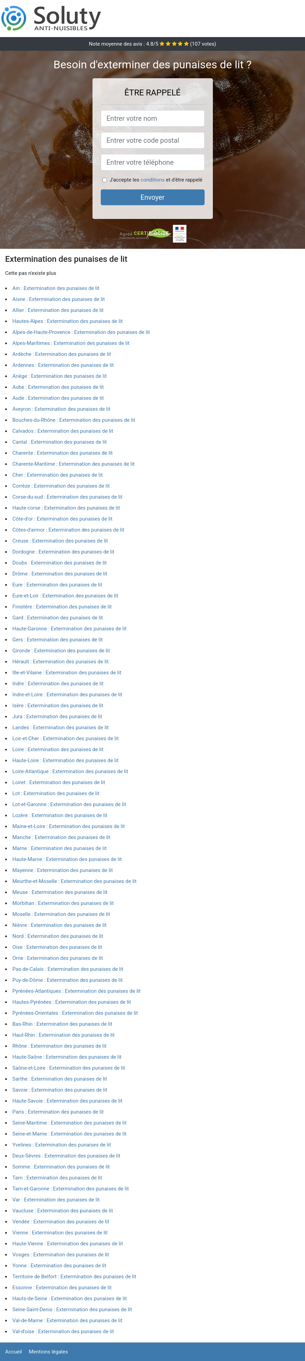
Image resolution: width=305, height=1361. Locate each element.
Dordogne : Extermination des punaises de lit (63, 552)
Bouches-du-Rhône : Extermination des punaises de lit (73, 420)
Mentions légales (48, 1352)
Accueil (13, 1352)
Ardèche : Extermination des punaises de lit (61, 354)
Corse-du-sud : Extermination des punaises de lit (67, 497)
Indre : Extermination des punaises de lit (58, 683)
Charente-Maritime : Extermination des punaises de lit (73, 464)
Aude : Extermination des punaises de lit (58, 398)
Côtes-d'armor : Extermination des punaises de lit (68, 530)
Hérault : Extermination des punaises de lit (60, 662)
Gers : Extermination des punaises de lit (57, 640)
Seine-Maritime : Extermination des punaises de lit (69, 1123)
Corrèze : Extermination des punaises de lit (61, 486)
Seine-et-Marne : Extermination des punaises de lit (69, 1134)
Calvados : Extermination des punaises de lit (62, 431)
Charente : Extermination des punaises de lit (62, 453)
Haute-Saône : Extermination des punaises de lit (67, 1057)
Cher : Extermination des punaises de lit (57, 475)
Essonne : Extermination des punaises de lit (62, 1287)
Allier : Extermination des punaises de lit (58, 310)
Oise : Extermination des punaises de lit (57, 947)
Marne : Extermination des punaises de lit (59, 848)
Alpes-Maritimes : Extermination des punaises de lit (71, 343)
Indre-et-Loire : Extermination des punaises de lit (67, 694)
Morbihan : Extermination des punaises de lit (63, 903)
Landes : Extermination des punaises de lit (60, 727)
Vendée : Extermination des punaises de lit (60, 1222)
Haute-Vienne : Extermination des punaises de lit (67, 1244)
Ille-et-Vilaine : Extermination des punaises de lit (66, 673)
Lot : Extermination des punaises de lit (55, 793)
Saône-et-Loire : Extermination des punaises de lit (68, 1068)
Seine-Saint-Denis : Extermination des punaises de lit (72, 1309)
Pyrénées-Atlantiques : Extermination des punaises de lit (76, 991)
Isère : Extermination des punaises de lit (57, 705)
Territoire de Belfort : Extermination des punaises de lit (74, 1276)
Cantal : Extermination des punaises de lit (59, 442)
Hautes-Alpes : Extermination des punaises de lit (67, 321)
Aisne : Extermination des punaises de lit (58, 299)
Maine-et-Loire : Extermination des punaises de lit (68, 826)
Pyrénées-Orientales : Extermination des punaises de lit (75, 1013)
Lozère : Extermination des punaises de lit (59, 815)
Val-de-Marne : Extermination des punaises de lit (67, 1320)
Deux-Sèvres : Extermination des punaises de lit (66, 1156)
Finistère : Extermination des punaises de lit (62, 607)
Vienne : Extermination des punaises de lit (60, 1233)
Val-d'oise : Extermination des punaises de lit (63, 1331)
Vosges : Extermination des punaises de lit (60, 1255)
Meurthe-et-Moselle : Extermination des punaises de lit (74, 881)
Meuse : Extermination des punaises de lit (60, 892)
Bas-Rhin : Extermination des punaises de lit (62, 1024)
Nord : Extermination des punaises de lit (57, 936)
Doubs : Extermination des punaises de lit (59, 563)
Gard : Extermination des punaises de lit (57, 618)
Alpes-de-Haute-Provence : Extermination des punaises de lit (81, 332)
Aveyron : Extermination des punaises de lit (61, 409)
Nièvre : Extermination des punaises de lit (59, 925)
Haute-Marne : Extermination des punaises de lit (67, 859)
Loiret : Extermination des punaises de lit (58, 782)
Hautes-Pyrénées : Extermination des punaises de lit (71, 1002)
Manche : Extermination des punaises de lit (61, 837)
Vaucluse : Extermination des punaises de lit (62, 1211)
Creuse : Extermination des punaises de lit (60, 541)
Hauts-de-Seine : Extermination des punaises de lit (69, 1298)
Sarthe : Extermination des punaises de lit (59, 1079)
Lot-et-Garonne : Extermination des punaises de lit (69, 804)
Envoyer (153, 197)
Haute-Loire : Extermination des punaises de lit (65, 760)
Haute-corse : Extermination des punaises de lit (66, 508)
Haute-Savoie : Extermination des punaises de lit (67, 1101)
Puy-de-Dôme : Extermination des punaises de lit (67, 980)
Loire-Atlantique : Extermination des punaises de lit (70, 771)
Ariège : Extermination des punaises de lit (59, 376)
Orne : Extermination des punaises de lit (57, 958)
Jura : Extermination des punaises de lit (57, 716)
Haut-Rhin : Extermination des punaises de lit (63, 1035)
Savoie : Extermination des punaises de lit (59, 1090)
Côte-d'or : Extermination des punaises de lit (62, 519)
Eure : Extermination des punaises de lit (57, 585)
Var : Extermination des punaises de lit (56, 1200)
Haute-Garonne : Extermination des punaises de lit (69, 629)
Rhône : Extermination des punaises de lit (59, 1046)
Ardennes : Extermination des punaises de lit (63, 365)
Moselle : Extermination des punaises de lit (61, 914)
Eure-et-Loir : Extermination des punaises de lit (65, 596)
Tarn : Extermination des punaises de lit (57, 1178)
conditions (153, 180)
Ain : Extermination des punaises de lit (55, 288)
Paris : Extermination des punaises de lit (58, 1112)
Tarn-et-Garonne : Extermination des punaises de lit (70, 1189)
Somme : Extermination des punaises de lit (61, 1167)
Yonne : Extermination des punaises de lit (59, 1266)
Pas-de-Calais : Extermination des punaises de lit (67, 969)
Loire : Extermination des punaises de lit (58, 749)
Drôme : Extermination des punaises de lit (59, 574)
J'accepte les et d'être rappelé (155, 180)
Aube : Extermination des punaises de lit (58, 387)
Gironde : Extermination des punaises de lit (61, 651)
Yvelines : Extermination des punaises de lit (61, 1145)
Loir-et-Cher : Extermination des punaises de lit (65, 738)
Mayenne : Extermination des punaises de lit (62, 870)
